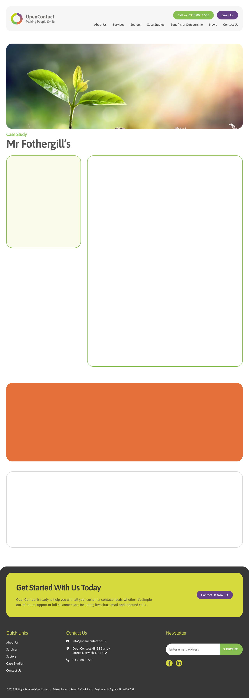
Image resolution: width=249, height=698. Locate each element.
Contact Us (230, 24)
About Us (100, 24)
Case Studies (155, 24)
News (213, 24)
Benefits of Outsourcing (187, 24)
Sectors (136, 24)
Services (118, 24)
